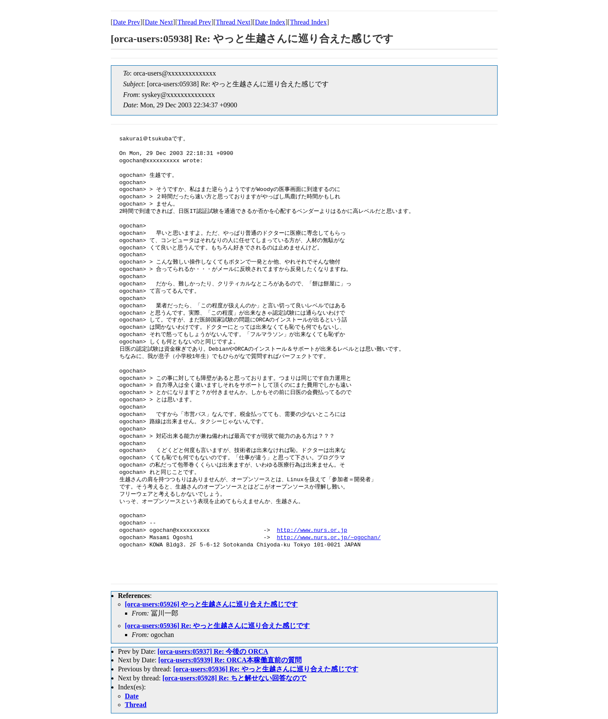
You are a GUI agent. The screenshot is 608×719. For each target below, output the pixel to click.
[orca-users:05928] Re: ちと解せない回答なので (234, 678)
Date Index (270, 22)
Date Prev (127, 22)
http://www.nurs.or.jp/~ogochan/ (329, 538)
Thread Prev (194, 22)
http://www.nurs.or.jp (312, 530)
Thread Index (308, 22)
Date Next (159, 22)
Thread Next (233, 22)
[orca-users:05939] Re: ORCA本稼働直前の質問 (230, 660)
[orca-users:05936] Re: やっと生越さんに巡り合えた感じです (217, 625)
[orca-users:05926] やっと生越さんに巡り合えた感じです (211, 604)
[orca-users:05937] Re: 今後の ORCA (212, 651)
